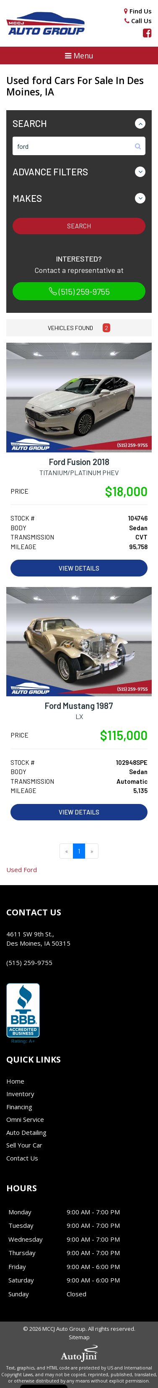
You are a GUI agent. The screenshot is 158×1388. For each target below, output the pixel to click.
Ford (21, 869)
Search (79, 226)
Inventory (20, 1093)
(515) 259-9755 (79, 291)
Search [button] (30, 123)
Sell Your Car (24, 1145)
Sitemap (79, 1337)
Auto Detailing (26, 1132)
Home (15, 1081)
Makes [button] (27, 198)
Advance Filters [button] (50, 171)
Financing (19, 1106)
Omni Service (25, 1119)
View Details (79, 568)
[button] (79, 55)
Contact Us (22, 1158)
